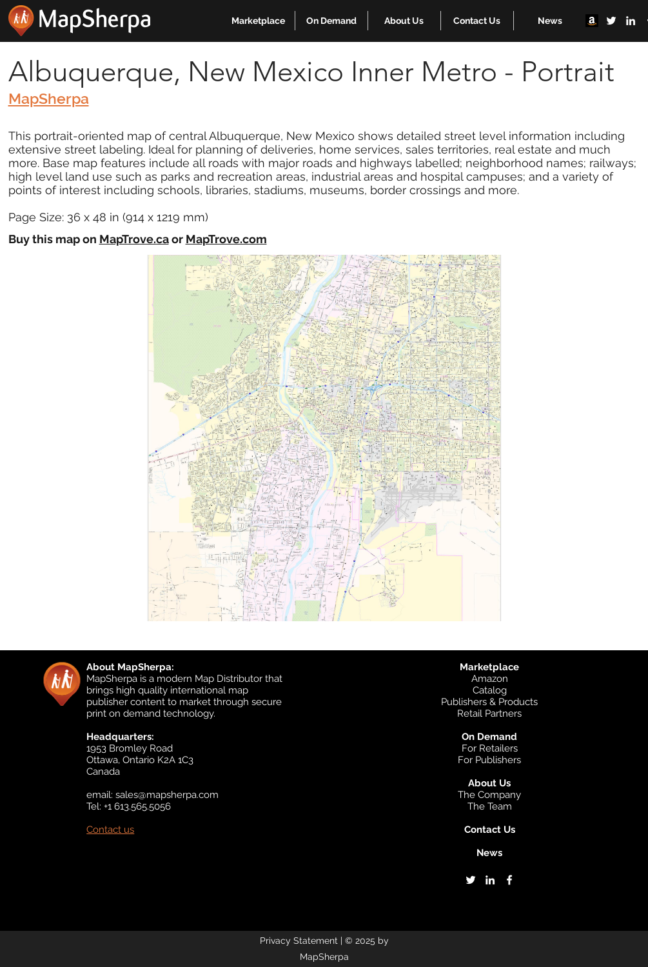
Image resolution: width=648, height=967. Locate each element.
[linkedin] (630, 20)
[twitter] (611, 20)
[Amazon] (591, 20)
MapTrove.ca (134, 239)
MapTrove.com (226, 239)
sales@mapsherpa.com (167, 795)
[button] (258, 20)
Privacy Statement (299, 940)
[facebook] (509, 879)
